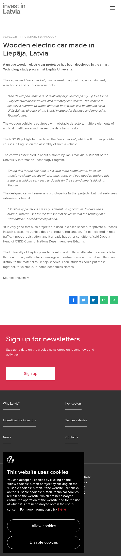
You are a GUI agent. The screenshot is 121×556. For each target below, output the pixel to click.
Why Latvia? (11, 404)
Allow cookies (44, 525)
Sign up (30, 373)
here (62, 509)
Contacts (71, 437)
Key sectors (73, 404)
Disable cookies (44, 542)
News (7, 437)
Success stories (76, 420)
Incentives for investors (19, 420)
